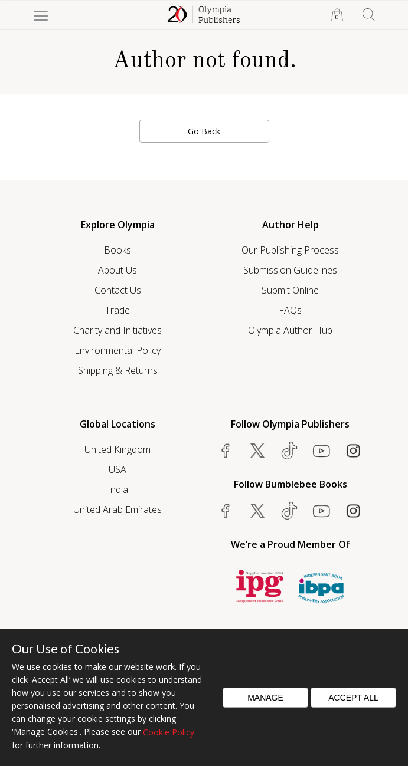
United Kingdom (117, 449)
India (117, 489)
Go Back (204, 131)
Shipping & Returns (118, 370)
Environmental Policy (117, 350)
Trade (117, 310)
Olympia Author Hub (290, 330)
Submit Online (290, 290)
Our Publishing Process (290, 250)
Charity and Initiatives (117, 330)
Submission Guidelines (290, 270)
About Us (117, 270)
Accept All (353, 697)
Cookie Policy (168, 732)
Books (117, 250)
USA (117, 469)
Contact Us (117, 290)
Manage (265, 697)
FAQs (290, 310)
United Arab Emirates (117, 509)
